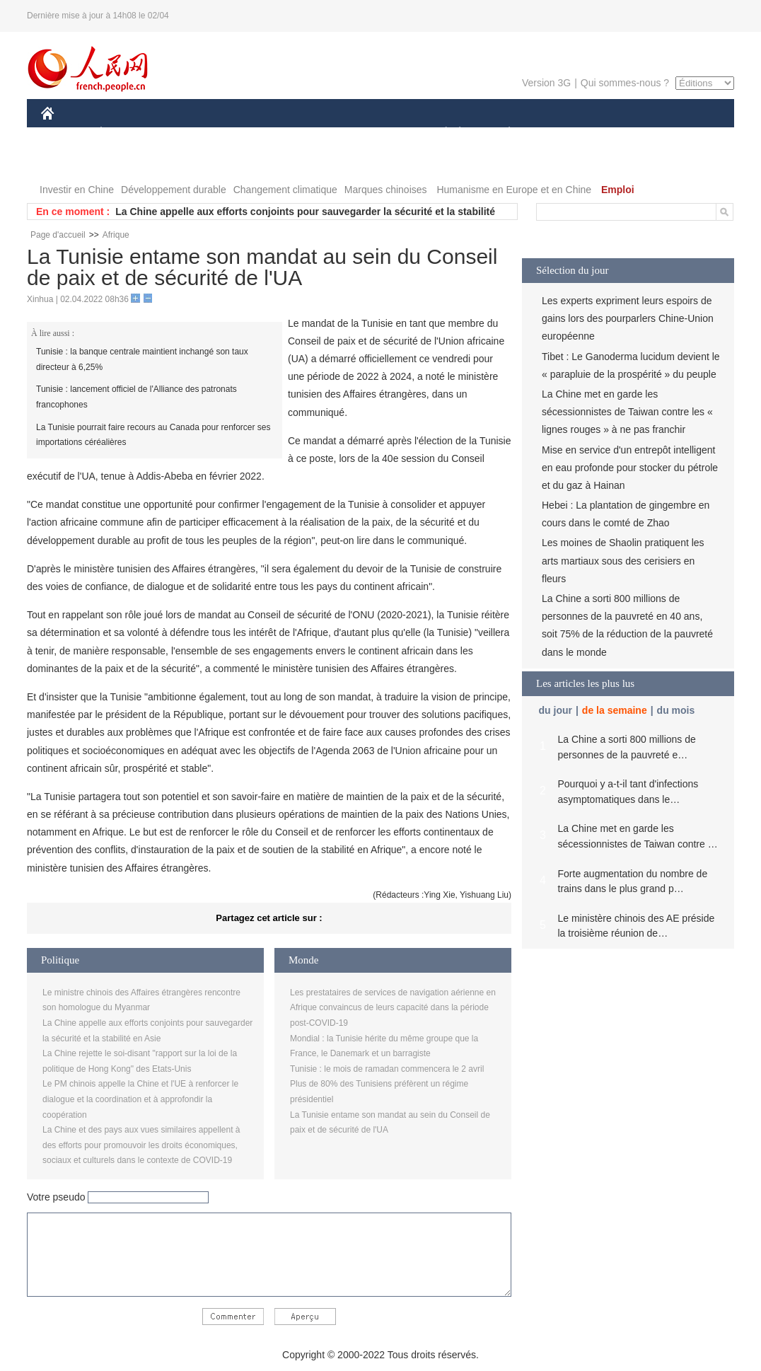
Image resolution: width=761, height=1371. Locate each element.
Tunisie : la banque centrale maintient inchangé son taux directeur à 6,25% (142, 359)
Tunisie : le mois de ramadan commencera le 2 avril (387, 1069)
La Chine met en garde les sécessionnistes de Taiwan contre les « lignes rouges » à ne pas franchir (627, 411)
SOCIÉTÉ (439, 133)
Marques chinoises (385, 189)
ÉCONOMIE (126, 133)
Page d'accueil (58, 235)
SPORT (558, 133)
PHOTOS (70, 162)
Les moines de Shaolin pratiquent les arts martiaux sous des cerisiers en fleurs (623, 560)
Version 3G (546, 82)
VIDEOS (127, 162)
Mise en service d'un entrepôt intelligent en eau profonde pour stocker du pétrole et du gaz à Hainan (630, 467)
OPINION (685, 133)
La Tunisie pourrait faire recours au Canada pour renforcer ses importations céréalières (153, 435)
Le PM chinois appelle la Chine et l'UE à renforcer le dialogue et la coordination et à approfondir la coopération (140, 1099)
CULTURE (376, 133)
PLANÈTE (502, 133)
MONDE (191, 133)
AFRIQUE (250, 133)
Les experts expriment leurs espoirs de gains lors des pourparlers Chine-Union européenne (628, 318)
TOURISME (619, 133)
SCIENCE (313, 133)
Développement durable (173, 189)
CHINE (65, 133)
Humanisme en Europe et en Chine (513, 189)
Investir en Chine (77, 189)
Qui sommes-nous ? (625, 82)
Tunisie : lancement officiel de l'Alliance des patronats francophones (136, 397)
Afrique (116, 235)
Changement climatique (285, 189)
